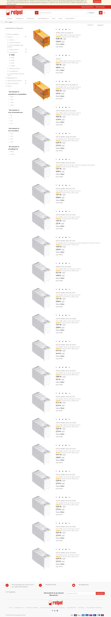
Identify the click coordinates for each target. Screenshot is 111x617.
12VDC (12, 105)
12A (11, 123)
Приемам (97, 1)
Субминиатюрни (14, 68)
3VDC (12, 96)
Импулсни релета (14, 42)
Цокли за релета (13, 83)
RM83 (12, 63)
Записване (100, 593)
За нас (11, 607)
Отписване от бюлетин (94, 607)
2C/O (11, 136)
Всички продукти (13, 34)
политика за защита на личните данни (71, 1)
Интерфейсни (13, 71)
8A (11, 115)
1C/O (11, 133)
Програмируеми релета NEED (15, 74)
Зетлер (11, 40)
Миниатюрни (13, 52)
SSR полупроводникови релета (15, 45)
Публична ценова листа (88, 7)
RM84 (10, 22)
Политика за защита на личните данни (52, 607)
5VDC (12, 99)
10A (11, 120)
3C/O (11, 139)
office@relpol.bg (19, 7)
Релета (10, 37)
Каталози (81, 607)
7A (11, 118)
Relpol (12, 151)
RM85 (12, 57)
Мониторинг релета (14, 80)
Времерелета (12, 78)
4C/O (11, 141)
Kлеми (9, 86)
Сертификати (71, 607)
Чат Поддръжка (10, 592)
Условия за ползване (32, 607)
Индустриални (14, 49)
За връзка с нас (19, 607)
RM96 (12, 60)
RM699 (13, 65)
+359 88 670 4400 (9, 7)
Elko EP (12, 154)
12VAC (12, 102)
